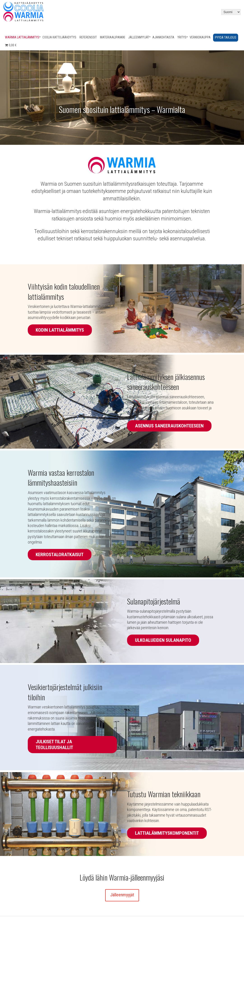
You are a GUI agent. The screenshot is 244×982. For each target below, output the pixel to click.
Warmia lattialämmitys (22, 37)
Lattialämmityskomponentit (167, 833)
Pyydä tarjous (225, 37)
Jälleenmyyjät (138, 37)
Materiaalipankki (112, 37)
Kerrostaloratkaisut (60, 554)
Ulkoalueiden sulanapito (163, 640)
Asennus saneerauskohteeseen (169, 426)
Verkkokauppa (200, 37)
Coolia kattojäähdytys (59, 37)
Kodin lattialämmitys (60, 330)
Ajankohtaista (163, 37)
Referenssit (88, 37)
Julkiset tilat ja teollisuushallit (54, 744)
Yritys (181, 37)
